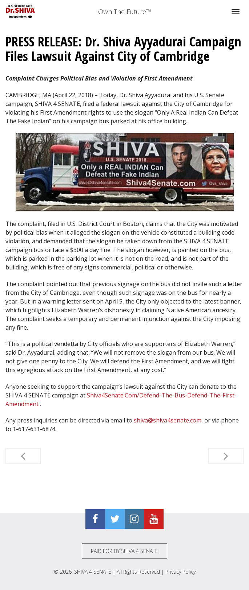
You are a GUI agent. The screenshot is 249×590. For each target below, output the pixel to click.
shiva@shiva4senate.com (167, 420)
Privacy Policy (180, 571)
